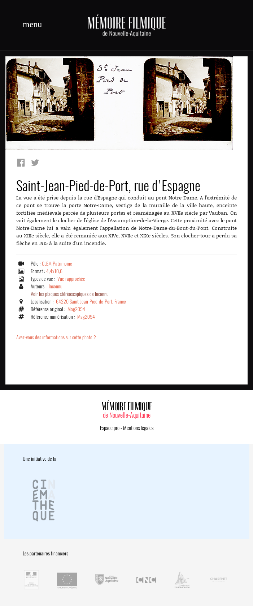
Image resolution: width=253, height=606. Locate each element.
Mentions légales (138, 427)
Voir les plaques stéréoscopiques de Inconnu (70, 294)
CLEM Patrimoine (57, 263)
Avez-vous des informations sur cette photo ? (56, 337)
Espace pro (109, 427)
